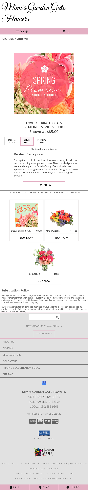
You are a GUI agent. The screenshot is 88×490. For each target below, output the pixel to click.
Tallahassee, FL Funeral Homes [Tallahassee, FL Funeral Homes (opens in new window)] (18, 463)
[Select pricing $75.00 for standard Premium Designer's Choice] (12, 141)
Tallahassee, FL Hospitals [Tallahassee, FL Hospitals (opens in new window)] (53, 463)
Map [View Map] (44, 487)
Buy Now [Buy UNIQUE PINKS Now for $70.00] (44, 281)
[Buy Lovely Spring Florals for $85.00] (44, 184)
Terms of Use (65, 478)
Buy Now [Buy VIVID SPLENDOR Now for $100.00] (61, 237)
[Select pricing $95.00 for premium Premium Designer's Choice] (41, 141)
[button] (44, 433)
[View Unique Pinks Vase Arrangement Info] (44, 258)
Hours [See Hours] (73, 487)
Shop (22, 31)
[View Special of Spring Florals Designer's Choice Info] (26, 214)
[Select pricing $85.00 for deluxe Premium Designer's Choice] (27, 141)
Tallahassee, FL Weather (28, 473)
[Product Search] (44, 317)
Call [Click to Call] (14, 487)
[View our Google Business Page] (44, 384)
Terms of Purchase (44, 478)
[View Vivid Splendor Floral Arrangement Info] (62, 214)
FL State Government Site (59, 473)
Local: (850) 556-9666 (44, 406)
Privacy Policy (23, 478)
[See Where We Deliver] (44, 333)
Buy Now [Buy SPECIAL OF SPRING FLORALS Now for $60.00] (26, 237)
